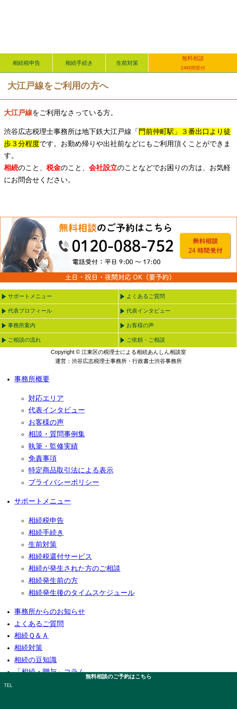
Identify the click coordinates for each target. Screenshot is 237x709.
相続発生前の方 (53, 580)
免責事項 (42, 458)
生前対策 (127, 63)
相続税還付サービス (60, 557)
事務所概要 (32, 379)
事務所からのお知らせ (49, 612)
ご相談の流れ (24, 340)
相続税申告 (26, 63)
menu (213, 23)
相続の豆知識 (35, 660)
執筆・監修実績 (53, 446)
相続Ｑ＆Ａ (31, 635)
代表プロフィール (30, 311)
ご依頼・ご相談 (145, 340)
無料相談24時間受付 (205, 245)
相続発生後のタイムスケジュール (81, 593)
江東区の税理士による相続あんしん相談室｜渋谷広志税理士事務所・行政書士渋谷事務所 (85, 26)
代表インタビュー (148, 311)
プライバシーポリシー (63, 482)
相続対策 (28, 648)
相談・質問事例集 (56, 434)
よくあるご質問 (145, 296)
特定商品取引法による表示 (70, 470)
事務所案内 (21, 325)
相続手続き (79, 63)
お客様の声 (140, 325)
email (176, 693)
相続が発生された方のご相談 (74, 568)
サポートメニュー (30, 296)
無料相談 (192, 63)
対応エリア (46, 398)
